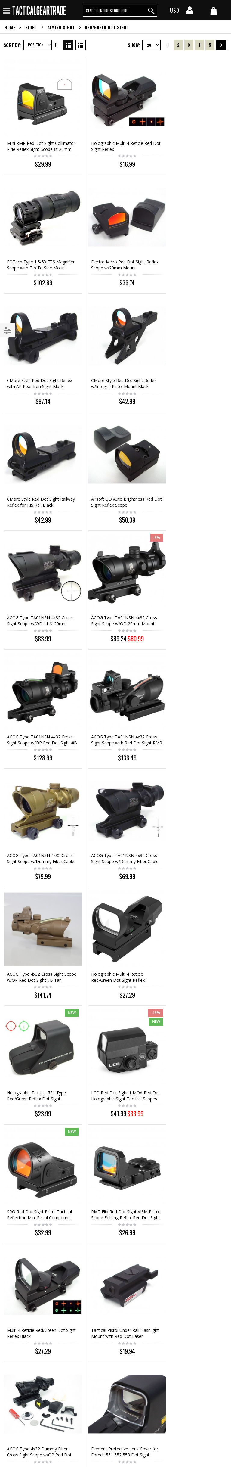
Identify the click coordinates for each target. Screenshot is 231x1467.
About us (13, 1247)
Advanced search (21, 1288)
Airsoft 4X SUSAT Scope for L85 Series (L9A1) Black (190, 1024)
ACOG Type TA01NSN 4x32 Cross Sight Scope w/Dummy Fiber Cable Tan (35, 584)
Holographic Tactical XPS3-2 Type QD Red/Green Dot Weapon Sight (34, 1027)
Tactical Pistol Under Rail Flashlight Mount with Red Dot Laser (36, 916)
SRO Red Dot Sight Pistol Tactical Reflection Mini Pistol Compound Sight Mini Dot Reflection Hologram (35, 809)
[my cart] (213, 11)
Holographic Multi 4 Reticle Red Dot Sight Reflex (113, 138)
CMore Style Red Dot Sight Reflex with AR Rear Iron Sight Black (112, 252)
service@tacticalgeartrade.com (42, 1314)
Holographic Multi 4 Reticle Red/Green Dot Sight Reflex (33, 692)
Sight (31, 27)
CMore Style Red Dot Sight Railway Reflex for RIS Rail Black (38, 359)
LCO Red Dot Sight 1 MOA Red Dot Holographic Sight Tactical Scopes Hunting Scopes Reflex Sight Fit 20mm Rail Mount (189, 698)
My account (16, 1268)
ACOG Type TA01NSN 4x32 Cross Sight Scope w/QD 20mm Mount (38, 473)
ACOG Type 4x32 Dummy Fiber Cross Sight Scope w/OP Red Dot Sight (113, 916)
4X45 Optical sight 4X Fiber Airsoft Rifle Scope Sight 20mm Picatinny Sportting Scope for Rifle (37, 1150)
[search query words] (120, 10)
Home (10, 27)
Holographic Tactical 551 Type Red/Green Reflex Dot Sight (112, 692)
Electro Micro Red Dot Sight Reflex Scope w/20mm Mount (36, 249)
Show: (134, 45)
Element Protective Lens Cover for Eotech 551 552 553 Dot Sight (189, 916)
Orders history (18, 1278)
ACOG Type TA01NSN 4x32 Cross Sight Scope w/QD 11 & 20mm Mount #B (188, 362)
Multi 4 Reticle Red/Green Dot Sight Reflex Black (188, 803)
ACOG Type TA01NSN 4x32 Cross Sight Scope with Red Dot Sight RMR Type (190, 473)
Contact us (15, 1257)
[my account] (189, 12)
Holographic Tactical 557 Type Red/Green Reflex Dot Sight (112, 1024)
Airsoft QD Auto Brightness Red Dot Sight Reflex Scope (114, 359)
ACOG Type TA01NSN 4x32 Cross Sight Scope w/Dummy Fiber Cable (111, 584)
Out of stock (191, 1054)
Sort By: (12, 45)
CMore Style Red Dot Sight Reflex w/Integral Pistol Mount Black (188, 252)
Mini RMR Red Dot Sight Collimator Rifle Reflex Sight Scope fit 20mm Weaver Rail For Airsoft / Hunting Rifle (38, 144)
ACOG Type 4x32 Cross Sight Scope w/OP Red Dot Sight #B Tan (189, 584)
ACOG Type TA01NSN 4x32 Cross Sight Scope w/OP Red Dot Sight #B (111, 473)
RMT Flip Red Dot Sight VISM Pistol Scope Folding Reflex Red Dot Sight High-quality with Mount (114, 809)
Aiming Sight (61, 27)
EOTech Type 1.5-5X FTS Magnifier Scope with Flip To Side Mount (187, 141)
